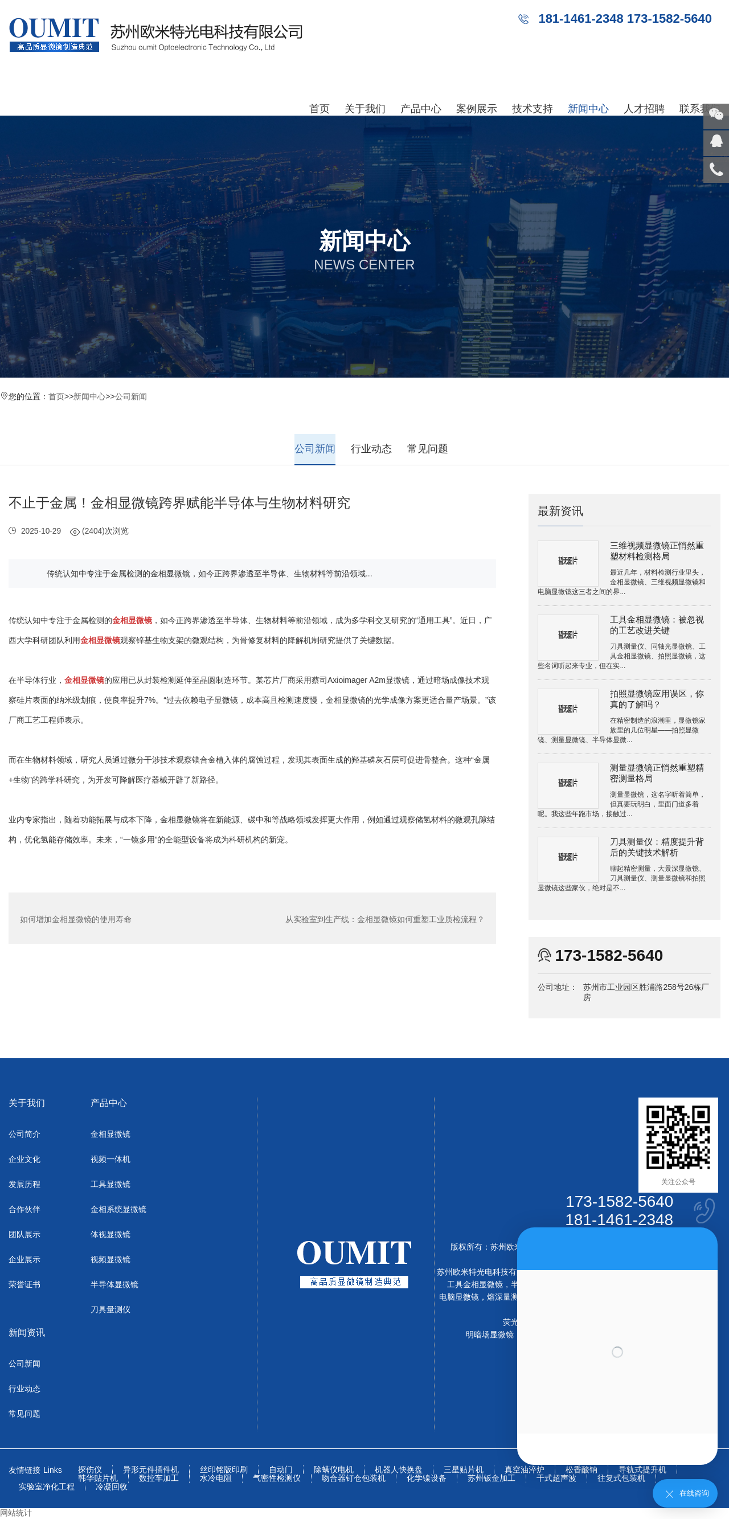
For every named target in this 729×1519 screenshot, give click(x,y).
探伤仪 (90, 1470)
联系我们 (699, 108)
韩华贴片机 (98, 1479)
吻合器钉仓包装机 (354, 1479)
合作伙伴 (24, 1209)
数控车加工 (159, 1479)
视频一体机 (110, 1159)
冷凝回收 (112, 1487)
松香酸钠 (581, 1470)
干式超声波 (556, 1479)
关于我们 (365, 108)
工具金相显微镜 (475, 1284)
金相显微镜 (110, 1134)
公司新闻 (131, 396)
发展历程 (24, 1184)
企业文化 (24, 1159)
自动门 (281, 1470)
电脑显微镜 (459, 1297)
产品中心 (420, 108)
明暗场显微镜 (490, 1335)
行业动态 (371, 449)
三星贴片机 (464, 1470)
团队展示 (24, 1234)
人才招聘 (644, 108)
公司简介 (24, 1134)
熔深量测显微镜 (515, 1297)
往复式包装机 (621, 1479)
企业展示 (24, 1259)
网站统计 (16, 1513)
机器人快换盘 (399, 1470)
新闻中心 (588, 108)
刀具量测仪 (110, 1310)
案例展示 (476, 108)
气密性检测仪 (277, 1479)
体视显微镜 (110, 1234)
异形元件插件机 (151, 1470)
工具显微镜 (110, 1184)
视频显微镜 (110, 1259)
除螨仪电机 (334, 1470)
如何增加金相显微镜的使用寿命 (76, 918)
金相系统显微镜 (118, 1209)
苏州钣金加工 (491, 1479)
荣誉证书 (24, 1284)
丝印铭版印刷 (224, 1470)
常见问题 (427, 449)
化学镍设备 (427, 1479)
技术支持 (532, 108)
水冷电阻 (216, 1479)
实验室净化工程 (47, 1487)
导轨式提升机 (642, 1470)
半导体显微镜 (114, 1284)
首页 (319, 108)
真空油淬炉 (524, 1470)
